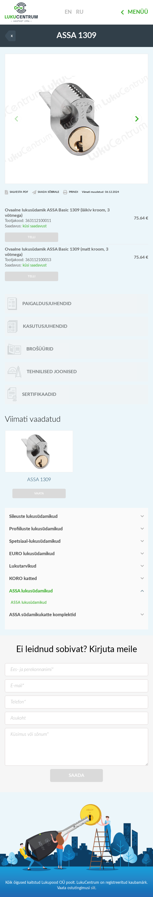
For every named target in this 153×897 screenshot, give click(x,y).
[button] (137, 119)
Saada (76, 775)
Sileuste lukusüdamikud (33, 516)
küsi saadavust (35, 226)
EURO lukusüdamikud (32, 553)
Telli (31, 237)
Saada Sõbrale (46, 192)
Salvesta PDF (16, 192)
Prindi (70, 192)
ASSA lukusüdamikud (31, 591)
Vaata (39, 493)
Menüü (134, 12)
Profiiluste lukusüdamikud (36, 529)
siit (93, 888)
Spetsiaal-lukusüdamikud (35, 541)
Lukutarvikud (22, 566)
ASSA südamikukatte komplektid (42, 614)
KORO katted (23, 578)
